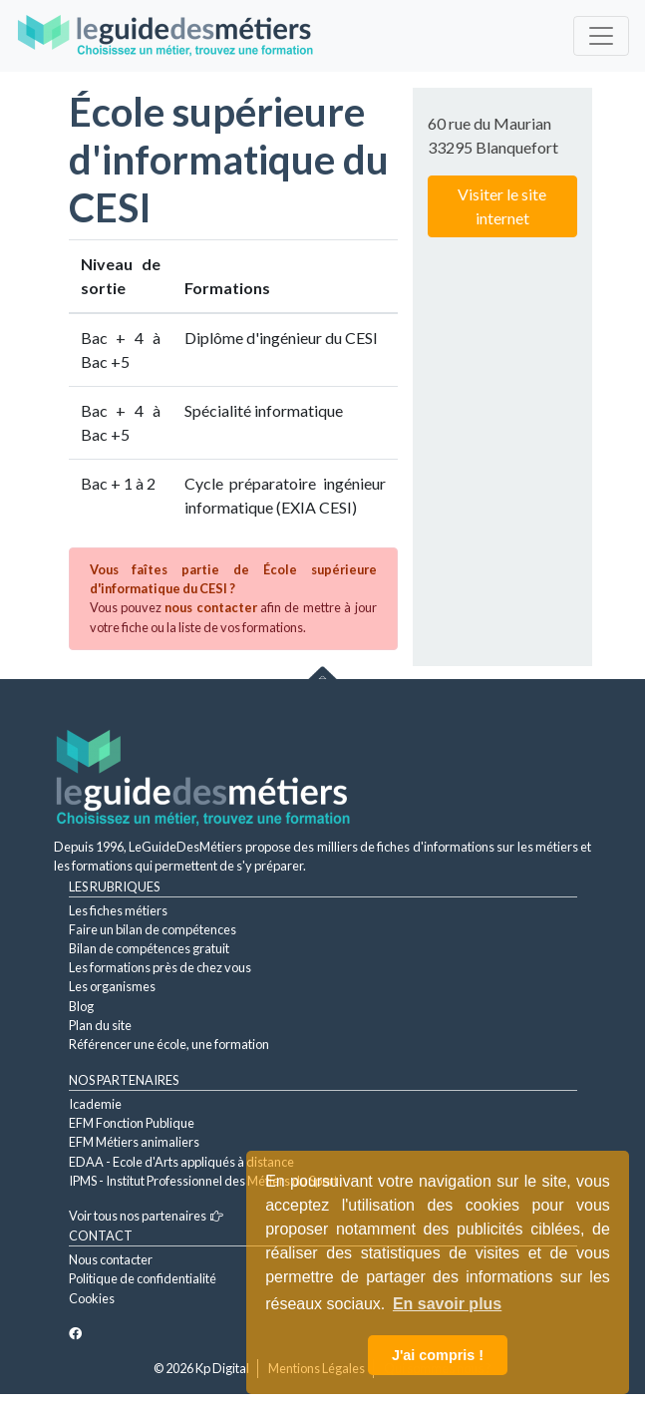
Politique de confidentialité (142, 1278)
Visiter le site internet (502, 205)
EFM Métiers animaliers (134, 1142)
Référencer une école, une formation (169, 1044)
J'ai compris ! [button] (438, 1355)
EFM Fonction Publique (131, 1123)
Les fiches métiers (118, 910)
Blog (81, 1006)
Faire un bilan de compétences (152, 929)
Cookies (92, 1298)
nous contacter (210, 607)
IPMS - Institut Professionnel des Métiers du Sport (203, 1181)
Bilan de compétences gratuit (149, 948)
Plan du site (100, 1025)
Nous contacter (111, 1259)
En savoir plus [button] (447, 1303)
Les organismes (112, 986)
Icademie (95, 1104)
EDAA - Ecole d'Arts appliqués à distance (181, 1162)
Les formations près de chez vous (160, 967)
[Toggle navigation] (601, 36)
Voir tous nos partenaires (146, 1216)
